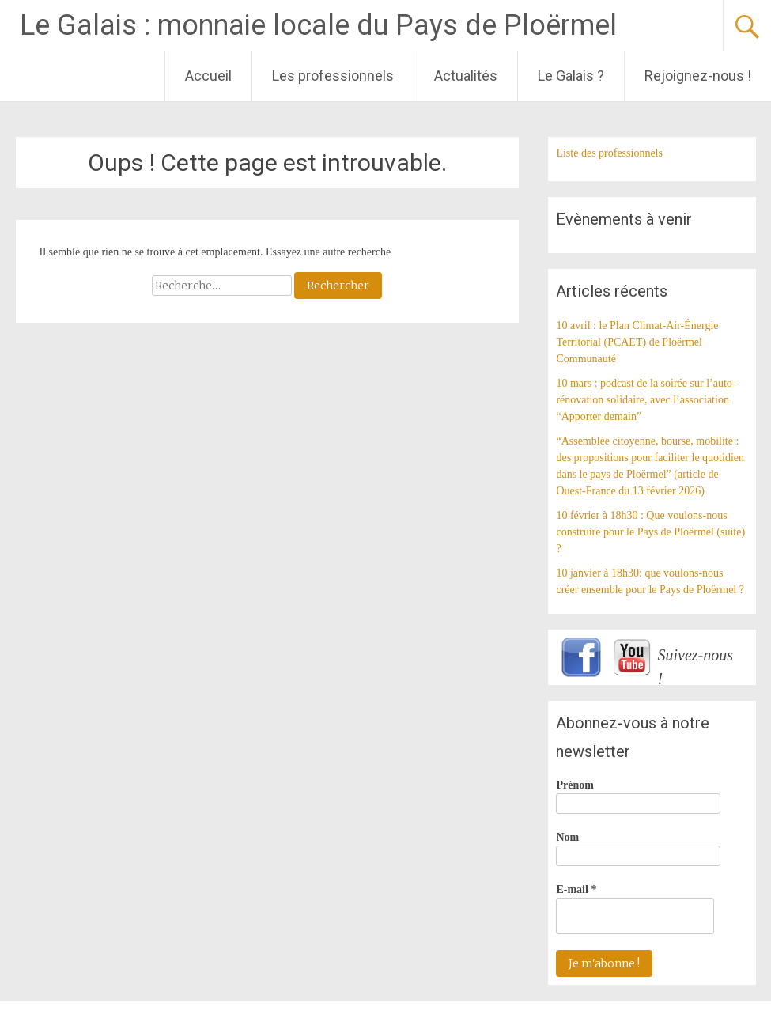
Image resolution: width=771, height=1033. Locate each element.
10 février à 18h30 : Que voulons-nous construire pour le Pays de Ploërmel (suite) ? (650, 531)
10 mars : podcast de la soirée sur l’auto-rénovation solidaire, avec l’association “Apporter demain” (645, 399)
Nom (567, 837)
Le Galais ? (571, 75)
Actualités (465, 75)
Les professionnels (333, 75)
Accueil (208, 75)
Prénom (574, 785)
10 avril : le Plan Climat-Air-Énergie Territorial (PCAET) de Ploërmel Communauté (637, 342)
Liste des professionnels (609, 153)
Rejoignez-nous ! (697, 75)
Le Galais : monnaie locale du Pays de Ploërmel (318, 25)
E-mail (576, 889)
